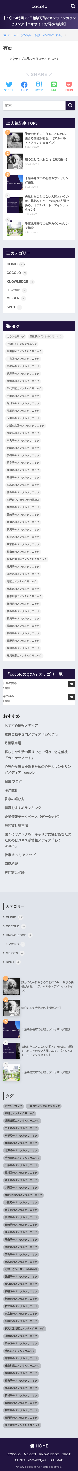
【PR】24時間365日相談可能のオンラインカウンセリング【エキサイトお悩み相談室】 (39, 21)
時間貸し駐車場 (16, 825)
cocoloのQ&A (37, 1460)
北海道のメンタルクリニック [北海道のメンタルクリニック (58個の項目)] (23, 381)
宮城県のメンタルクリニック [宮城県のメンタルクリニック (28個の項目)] (23, 448)
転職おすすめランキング (23, 808)
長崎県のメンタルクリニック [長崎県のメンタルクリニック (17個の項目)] (23, 633)
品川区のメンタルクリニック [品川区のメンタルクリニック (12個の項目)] (23, 403)
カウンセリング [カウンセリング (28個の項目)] (15, 336)
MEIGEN (16, 298)
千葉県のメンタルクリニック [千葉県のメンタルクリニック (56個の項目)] (23, 395)
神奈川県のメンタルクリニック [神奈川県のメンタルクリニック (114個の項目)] (24, 596)
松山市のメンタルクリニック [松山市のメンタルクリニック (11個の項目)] (23, 551)
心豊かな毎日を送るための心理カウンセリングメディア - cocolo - (38, 769)
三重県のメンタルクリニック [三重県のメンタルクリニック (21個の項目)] (46, 336)
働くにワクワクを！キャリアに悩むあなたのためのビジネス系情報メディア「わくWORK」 (38, 840)
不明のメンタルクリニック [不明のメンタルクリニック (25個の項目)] (22, 343)
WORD (19, 290)
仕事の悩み (10, 683)
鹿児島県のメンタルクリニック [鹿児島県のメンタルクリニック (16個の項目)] (24, 655)
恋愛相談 (11, 864)
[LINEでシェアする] (54, 86)
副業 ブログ (13, 781)
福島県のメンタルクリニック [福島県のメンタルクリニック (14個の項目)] (23, 611)
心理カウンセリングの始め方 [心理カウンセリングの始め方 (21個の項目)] (23, 499)
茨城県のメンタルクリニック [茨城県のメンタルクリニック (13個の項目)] (23, 625)
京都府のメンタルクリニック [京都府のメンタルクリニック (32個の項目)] (23, 366)
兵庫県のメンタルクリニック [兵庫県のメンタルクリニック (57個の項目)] (23, 373)
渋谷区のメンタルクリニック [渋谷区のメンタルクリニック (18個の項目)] (23, 574)
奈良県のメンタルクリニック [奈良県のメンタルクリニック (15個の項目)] (23, 440)
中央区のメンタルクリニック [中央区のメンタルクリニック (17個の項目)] (23, 358)
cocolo (39, 6)
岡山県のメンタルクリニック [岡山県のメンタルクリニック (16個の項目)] (23, 470)
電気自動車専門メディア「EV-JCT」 (32, 734)
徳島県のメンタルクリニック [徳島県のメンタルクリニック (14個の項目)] (23, 492)
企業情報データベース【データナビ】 (33, 816)
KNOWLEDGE (21, 282)
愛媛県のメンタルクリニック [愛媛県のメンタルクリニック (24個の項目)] (23, 507)
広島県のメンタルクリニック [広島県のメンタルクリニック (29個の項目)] (23, 484)
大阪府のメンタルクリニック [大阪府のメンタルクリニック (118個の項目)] (23, 433)
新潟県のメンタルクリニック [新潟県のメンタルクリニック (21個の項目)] (23, 529)
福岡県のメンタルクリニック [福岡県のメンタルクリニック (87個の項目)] (23, 603)
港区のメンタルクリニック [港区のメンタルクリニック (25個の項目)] (22, 581)
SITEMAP (56, 1460)
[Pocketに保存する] (69, 86)
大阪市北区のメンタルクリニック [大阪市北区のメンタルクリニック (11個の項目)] (25, 425)
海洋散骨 (11, 790)
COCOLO (17, 273)
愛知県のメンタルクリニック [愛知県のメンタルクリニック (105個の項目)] (23, 514)
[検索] (70, 105)
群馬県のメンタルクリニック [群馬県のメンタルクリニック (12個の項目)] (23, 618)
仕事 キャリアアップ (20, 855)
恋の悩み (8, 696)
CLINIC (16, 264)
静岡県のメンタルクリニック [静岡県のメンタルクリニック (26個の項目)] (23, 648)
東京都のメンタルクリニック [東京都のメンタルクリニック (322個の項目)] (23, 544)
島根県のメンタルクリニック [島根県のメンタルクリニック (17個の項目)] (23, 477)
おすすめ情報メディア (21, 725)
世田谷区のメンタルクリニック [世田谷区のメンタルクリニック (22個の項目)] (24, 351)
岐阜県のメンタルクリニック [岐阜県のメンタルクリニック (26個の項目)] (23, 462)
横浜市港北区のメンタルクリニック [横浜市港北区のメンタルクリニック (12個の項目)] (27, 559)
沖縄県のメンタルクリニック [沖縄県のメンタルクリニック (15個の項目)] (23, 566)
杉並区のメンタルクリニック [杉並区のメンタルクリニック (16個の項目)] (23, 536)
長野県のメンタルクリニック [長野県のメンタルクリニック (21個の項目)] (23, 640)
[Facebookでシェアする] (24, 86)
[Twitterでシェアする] (9, 86)
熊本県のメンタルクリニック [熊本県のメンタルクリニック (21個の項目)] (23, 588)
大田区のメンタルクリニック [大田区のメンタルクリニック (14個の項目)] (23, 418)
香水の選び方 (15, 799)
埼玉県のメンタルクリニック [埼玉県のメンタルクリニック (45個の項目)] (23, 410)
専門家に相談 (15, 872)
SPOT (14, 307)
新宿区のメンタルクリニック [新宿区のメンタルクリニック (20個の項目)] (23, 522)
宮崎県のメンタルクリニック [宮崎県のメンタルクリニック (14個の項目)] (23, 455)
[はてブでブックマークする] (39, 86)
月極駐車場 (13, 743)
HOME (39, 1445)
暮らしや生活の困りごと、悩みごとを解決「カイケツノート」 (36, 755)
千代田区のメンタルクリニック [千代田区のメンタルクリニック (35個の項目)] (24, 388)
